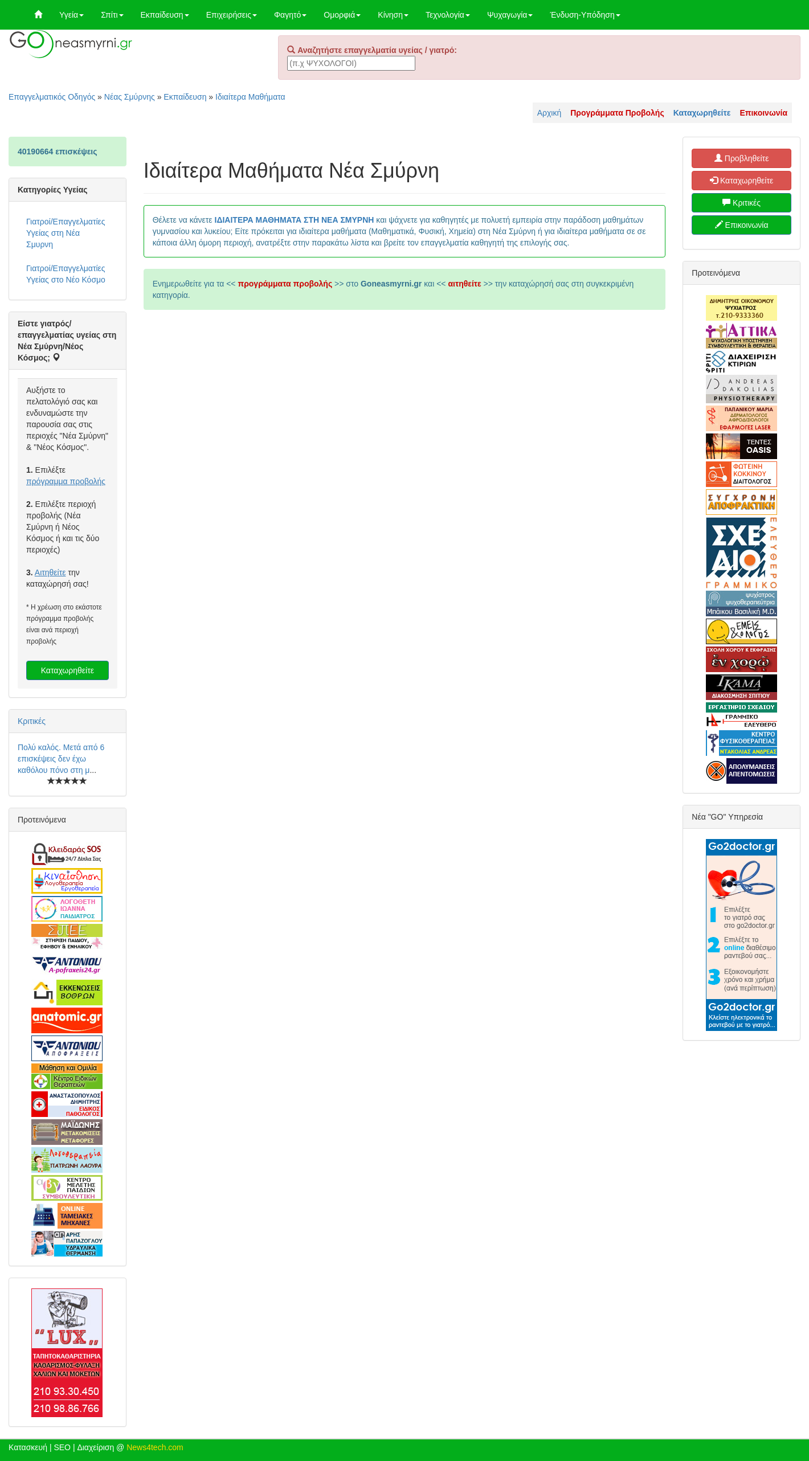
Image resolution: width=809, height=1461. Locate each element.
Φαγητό (290, 14)
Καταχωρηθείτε (67, 670)
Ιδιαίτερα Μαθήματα (250, 96)
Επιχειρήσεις (231, 14)
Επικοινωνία (742, 225)
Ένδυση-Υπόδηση (585, 14)
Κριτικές (32, 721)
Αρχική (549, 112)
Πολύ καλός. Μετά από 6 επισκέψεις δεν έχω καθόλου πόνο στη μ (61, 759)
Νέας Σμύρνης (129, 96)
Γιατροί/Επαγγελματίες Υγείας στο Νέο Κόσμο (65, 274)
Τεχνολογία (448, 14)
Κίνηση (393, 14)
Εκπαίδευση (165, 14)
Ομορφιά (342, 14)
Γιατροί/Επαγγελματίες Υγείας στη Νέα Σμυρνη (65, 233)
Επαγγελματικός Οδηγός (52, 96)
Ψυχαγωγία (510, 14)
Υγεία (71, 14)
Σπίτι (112, 14)
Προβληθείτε (741, 158)
